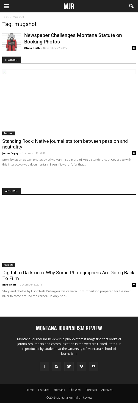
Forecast (91, 390)
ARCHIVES (11, 191)
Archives (9, 264)
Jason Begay (10, 153)
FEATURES (11, 60)
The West (75, 390)
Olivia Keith (32, 48)
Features (9, 133)
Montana (59, 390)
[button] (131, 6)
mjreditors (9, 284)
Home (30, 390)
